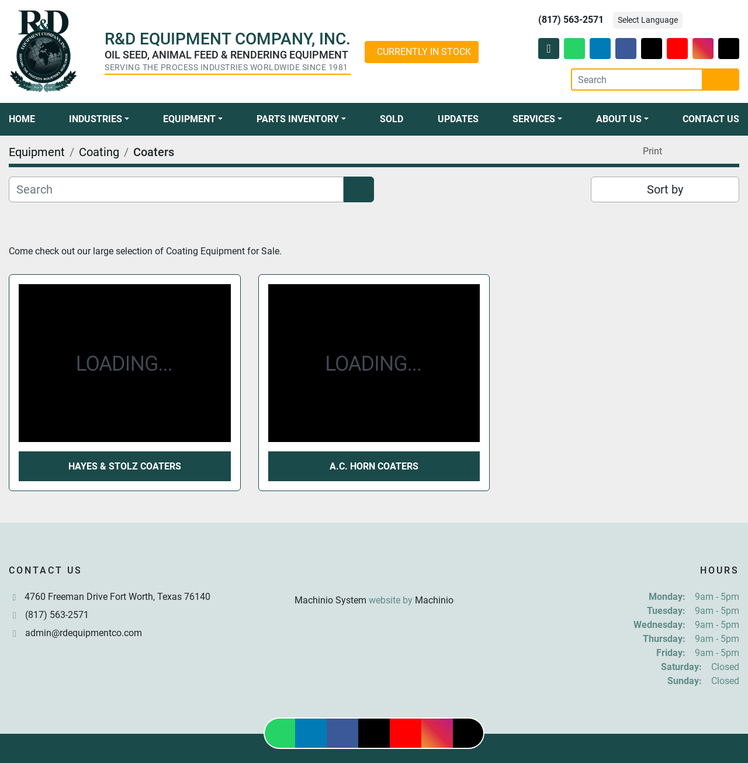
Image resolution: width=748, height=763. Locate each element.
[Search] (637, 79)
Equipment (189, 119)
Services (533, 119)
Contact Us (711, 119)
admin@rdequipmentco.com (83, 632)
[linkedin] (600, 48)
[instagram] (703, 48)
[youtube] (677, 48)
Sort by (665, 189)
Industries (95, 119)
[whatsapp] (574, 48)
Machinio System (330, 600)
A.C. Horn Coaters (374, 466)
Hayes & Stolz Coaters (124, 466)
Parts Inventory (298, 119)
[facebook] (625, 48)
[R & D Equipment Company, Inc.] (374, 572)
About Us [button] (619, 119)
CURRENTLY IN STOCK (424, 51)
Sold (391, 119)
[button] (99, 119)
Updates (458, 119)
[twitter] (651, 48)
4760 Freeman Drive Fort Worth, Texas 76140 (117, 596)
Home (22, 119)
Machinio (434, 600)
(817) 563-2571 (571, 19)
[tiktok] (728, 48)
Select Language (648, 20)
